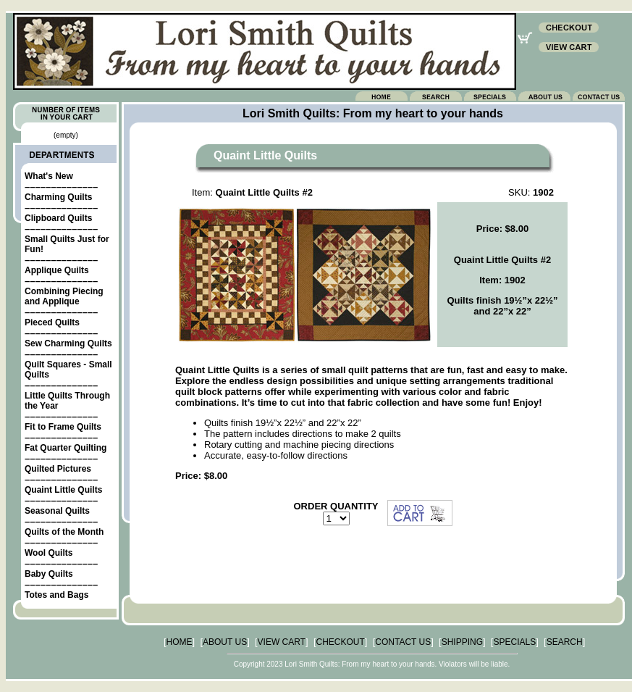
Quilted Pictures (58, 469)
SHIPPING (462, 642)
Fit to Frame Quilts (63, 427)
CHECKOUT (340, 642)
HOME (180, 642)
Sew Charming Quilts (68, 343)
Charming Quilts (58, 197)
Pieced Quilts (52, 322)
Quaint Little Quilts (63, 490)
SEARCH (565, 642)
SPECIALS (514, 642)
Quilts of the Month (64, 532)
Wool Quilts (48, 553)
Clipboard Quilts (58, 218)
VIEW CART (282, 642)
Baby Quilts (49, 574)
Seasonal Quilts (57, 511)
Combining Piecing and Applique (64, 296)
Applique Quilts (57, 270)
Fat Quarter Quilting (65, 448)
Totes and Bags (56, 595)
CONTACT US (403, 642)
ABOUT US (225, 642)
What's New (49, 176)
